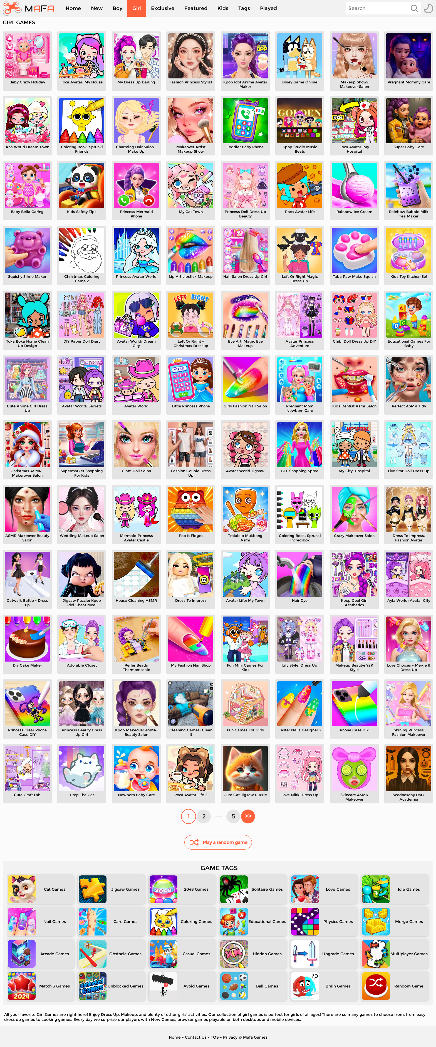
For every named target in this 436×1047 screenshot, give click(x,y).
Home (73, 8)
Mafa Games (255, 1037)
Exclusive (162, 8)
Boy (117, 8)
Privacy (230, 1037)
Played (268, 8)
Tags (244, 8)
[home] (31, 8)
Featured (195, 8)
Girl (136, 8)
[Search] (383, 8)
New (97, 8)
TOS (215, 1037)
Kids (222, 8)
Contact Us (196, 1037)
